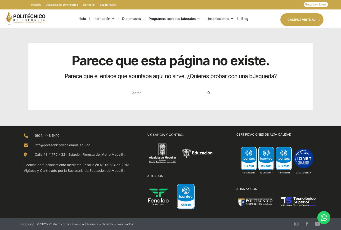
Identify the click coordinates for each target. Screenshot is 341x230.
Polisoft (27, 4)
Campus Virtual (303, 19)
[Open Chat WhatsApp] (323, 217)
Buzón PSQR (116, 4)
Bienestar (91, 4)
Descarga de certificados (59, 4)
